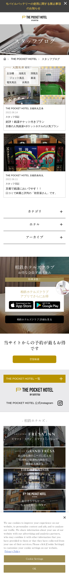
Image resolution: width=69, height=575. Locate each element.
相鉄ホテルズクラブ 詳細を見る (34, 319)
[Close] (65, 518)
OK (34, 569)
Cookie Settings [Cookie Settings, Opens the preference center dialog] (34, 559)
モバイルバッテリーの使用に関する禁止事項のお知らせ (33, 6)
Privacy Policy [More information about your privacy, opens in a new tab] (12, 552)
